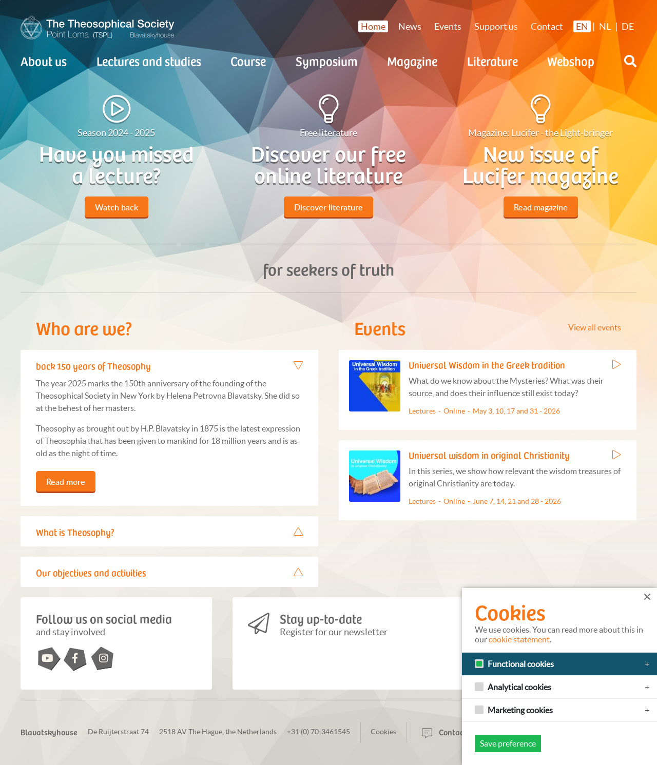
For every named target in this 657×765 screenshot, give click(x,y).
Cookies (383, 732)
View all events (594, 327)
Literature (492, 60)
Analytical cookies (519, 687)
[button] (630, 61)
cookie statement (519, 639)
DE (628, 26)
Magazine (412, 60)
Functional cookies (521, 664)
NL (605, 26)
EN (582, 26)
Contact (547, 26)
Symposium (327, 60)
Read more (65, 481)
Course (248, 60)
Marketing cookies (520, 710)
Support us (496, 26)
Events (447, 26)
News (409, 26)
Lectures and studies (148, 60)
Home (373, 26)
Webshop (570, 60)
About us (44, 60)
